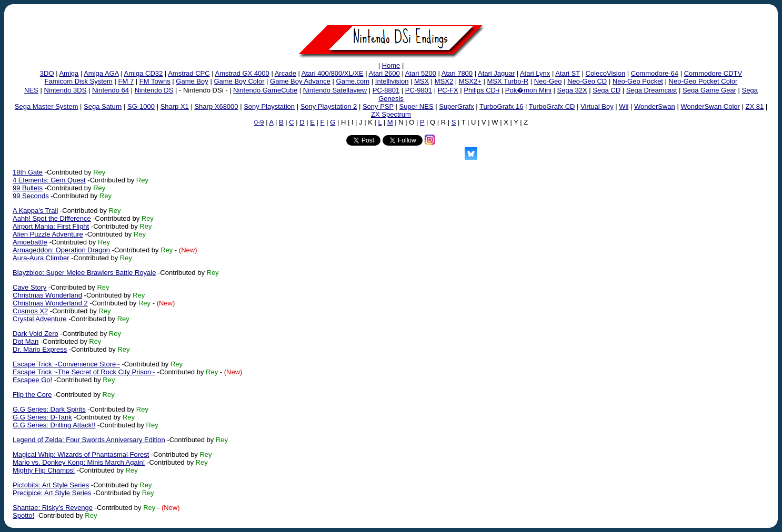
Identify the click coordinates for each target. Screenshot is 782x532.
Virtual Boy (597, 106)
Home (391, 65)
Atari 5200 (420, 73)
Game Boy (192, 81)
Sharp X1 (175, 106)
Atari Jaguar (496, 73)
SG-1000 (141, 106)
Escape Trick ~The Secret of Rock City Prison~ (84, 372)
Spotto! (23, 515)
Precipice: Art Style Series (52, 493)
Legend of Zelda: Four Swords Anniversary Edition (89, 440)
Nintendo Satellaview (335, 90)
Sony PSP (378, 106)
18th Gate (28, 172)
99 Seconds (31, 196)
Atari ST (567, 73)
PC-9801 (418, 90)
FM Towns (155, 81)
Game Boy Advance (300, 81)
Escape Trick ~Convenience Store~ (66, 364)
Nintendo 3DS (65, 90)
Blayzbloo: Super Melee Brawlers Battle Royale (84, 273)
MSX (421, 81)
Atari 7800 (457, 73)
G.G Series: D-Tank (42, 417)
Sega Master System (46, 106)
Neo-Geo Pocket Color (703, 81)
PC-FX (448, 90)
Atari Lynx (535, 73)
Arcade (285, 73)
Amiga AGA (101, 73)
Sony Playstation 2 (328, 106)
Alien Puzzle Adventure (48, 234)
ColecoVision (606, 73)
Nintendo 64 (110, 90)
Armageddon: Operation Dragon (61, 250)
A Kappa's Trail (35, 210)
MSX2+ (470, 81)
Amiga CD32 (143, 73)
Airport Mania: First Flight (51, 226)
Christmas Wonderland (47, 295)
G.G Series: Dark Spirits (49, 409)
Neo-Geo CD (587, 81)
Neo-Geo (548, 81)
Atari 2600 (384, 73)
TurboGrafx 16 (501, 106)
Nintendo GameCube (265, 90)
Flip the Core (32, 394)
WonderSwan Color (709, 106)
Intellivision (392, 81)
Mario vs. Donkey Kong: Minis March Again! (79, 462)
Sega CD (606, 90)
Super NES (416, 106)
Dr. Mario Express (40, 349)
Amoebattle (30, 242)
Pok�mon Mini (528, 90)
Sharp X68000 (216, 106)
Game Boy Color (239, 81)
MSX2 (444, 81)
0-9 (259, 122)
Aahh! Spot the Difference (52, 218)
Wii (623, 106)
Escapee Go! (32, 380)
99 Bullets (28, 188)
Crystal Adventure (40, 319)
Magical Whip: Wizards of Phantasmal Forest (81, 454)
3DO (47, 73)
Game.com (353, 81)
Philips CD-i (481, 90)
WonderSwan (654, 106)
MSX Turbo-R (507, 81)
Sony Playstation (269, 106)
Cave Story (29, 287)
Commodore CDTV (713, 73)
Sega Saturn (103, 106)
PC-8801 (386, 90)
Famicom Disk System (79, 81)
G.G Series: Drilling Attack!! (54, 425)
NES (31, 90)
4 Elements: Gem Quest (49, 180)
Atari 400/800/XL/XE (333, 73)
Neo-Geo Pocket (638, 81)
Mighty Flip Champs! (44, 470)
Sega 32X (572, 90)
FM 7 (126, 81)
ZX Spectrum (391, 114)
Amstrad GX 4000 (242, 73)
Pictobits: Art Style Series (51, 485)
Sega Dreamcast (651, 90)
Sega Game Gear (709, 90)
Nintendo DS (154, 90)
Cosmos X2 (30, 311)
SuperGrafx (456, 106)
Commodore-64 (654, 73)
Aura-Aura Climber (41, 258)
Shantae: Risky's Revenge (53, 507)
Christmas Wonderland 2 (50, 303)
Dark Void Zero (35, 333)
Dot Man (25, 341)
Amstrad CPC (188, 73)
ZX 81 (754, 106)
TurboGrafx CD (552, 106)
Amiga (68, 73)
